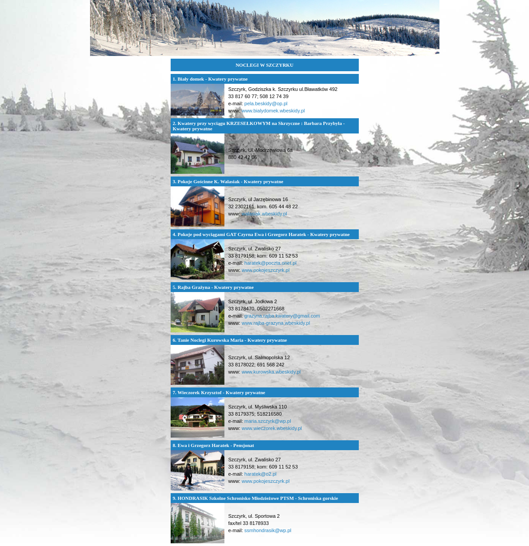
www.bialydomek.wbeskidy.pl (273, 110)
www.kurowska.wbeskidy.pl (271, 371)
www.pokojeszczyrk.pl (265, 270)
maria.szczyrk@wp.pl (268, 421)
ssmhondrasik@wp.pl (268, 530)
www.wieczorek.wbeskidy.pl (271, 428)
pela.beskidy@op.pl (266, 103)
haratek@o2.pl (261, 474)
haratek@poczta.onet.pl (271, 263)
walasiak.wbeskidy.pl (264, 213)
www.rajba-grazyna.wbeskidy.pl (275, 323)
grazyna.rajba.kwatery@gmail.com (282, 315)
